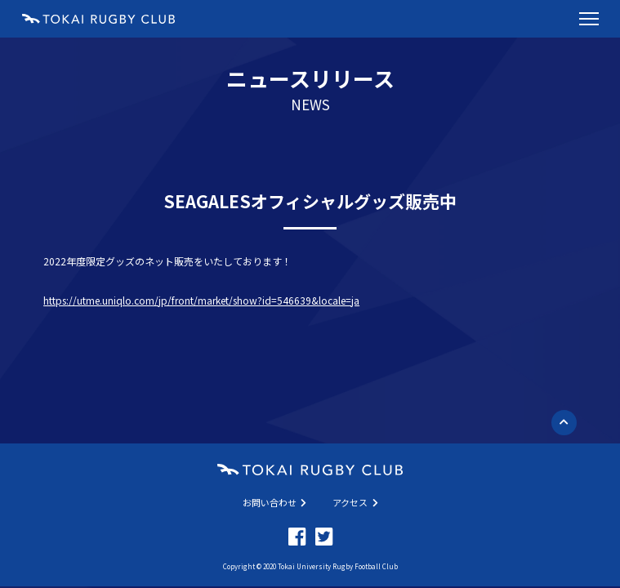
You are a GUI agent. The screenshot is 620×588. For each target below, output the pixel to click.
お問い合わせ (275, 502)
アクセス (355, 502)
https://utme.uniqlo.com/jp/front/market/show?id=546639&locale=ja (201, 300)
